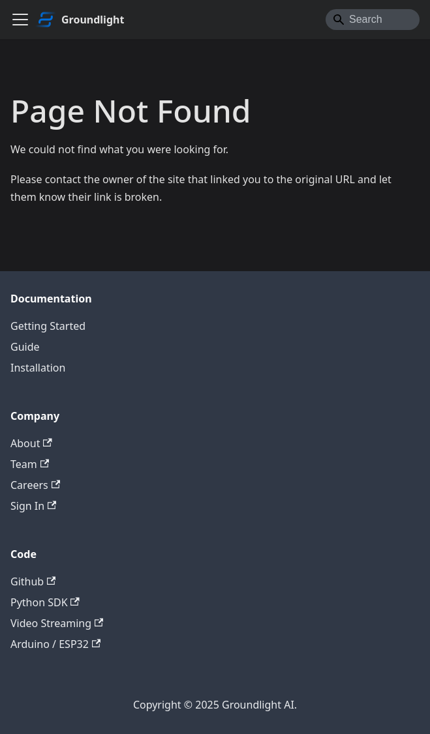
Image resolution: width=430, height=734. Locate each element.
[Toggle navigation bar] (20, 19)
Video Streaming (56, 623)
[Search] (373, 19)
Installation (37, 367)
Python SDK (45, 602)
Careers (35, 485)
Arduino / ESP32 (55, 644)
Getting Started (47, 326)
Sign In (33, 506)
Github (32, 581)
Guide (25, 347)
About (31, 443)
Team (29, 464)
